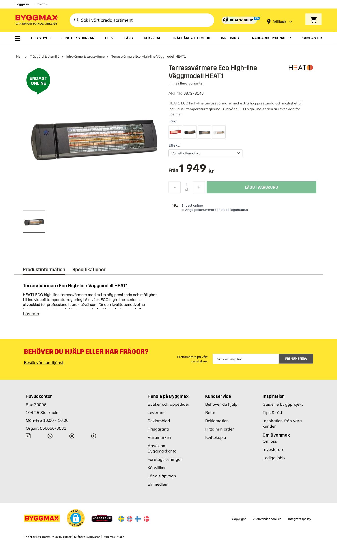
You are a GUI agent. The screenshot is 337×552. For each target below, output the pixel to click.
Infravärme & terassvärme (85, 56)
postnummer (204, 210)
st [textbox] (186, 190)
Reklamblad (159, 423)
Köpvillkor (157, 469)
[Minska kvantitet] (174, 188)
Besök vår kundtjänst (43, 364)
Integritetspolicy (299, 521)
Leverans (156, 414)
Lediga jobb (274, 460)
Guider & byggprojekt (283, 406)
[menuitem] (17, 38)
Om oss (270, 443)
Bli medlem (158, 486)
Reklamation (217, 423)
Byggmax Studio (113, 539)
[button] (76, 520)
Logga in (22, 4)
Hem (19, 56)
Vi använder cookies (267, 521)
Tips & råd (272, 414)
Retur (210, 414)
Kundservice (218, 398)
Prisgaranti (158, 431)
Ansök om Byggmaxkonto (162, 450)
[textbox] (196, 170)
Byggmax (65, 539)
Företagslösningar (165, 461)
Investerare (273, 451)
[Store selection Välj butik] (279, 21)
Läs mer (175, 114)
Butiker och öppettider (168, 406)
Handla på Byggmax (168, 398)
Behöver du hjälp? (222, 406)
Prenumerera (296, 361)
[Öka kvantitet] (199, 188)
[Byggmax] (36, 20)
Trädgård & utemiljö (45, 56)
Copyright (239, 521)
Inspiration (274, 398)
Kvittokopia (215, 439)
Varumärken (159, 439)
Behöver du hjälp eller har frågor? (86, 354)
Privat (40, 4)
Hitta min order (219, 431)
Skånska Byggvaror (87, 539)
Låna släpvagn (162, 478)
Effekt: (174, 145)
